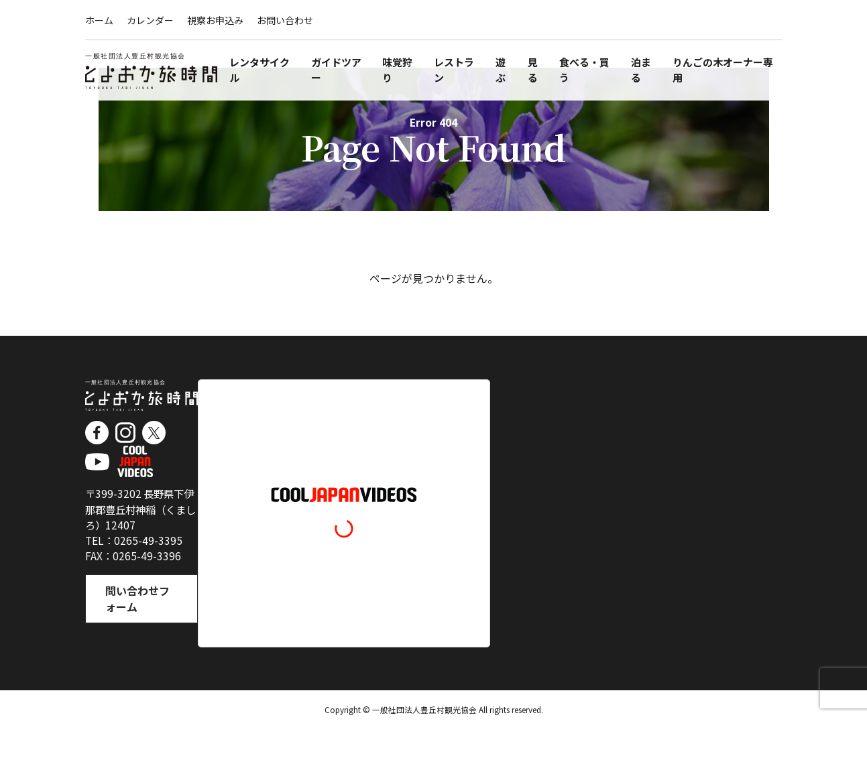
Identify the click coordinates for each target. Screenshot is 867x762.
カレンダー (150, 20)
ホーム (99, 20)
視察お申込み (215, 20)
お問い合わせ (285, 20)
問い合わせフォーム (141, 633)
